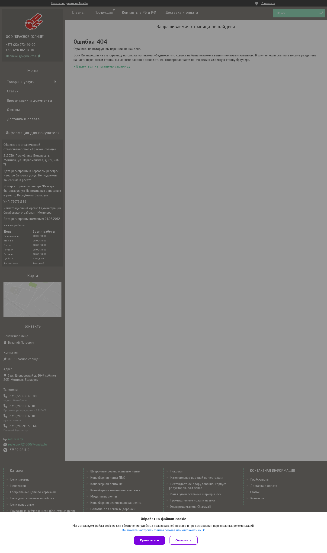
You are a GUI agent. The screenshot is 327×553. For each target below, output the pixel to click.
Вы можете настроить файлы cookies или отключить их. (162, 530)
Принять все (149, 540)
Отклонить (184, 540)
